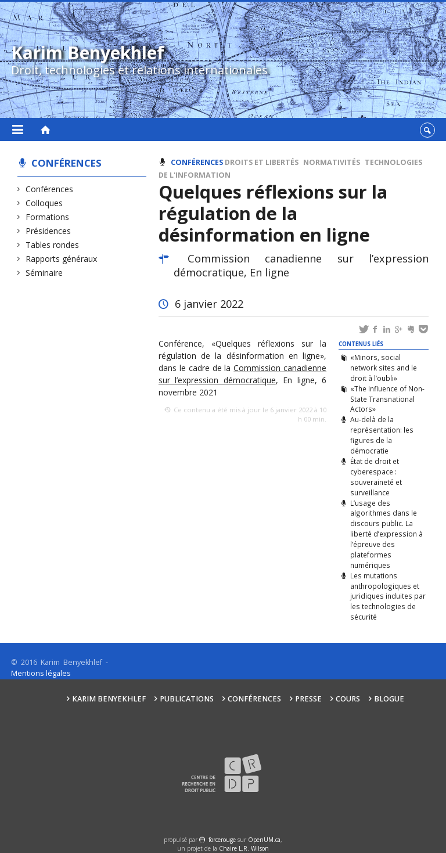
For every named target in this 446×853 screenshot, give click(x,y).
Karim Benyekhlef (109, 699)
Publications (187, 699)
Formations (47, 216)
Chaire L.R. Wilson (244, 848)
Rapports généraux (61, 258)
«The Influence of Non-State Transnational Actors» (387, 399)
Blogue (389, 699)
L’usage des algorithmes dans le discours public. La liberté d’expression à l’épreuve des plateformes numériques (386, 534)
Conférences (66, 163)
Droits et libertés (261, 162)
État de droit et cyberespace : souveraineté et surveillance (376, 476)
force (222, 840)
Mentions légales (41, 673)
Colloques (44, 202)
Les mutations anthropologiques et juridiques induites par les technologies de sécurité (388, 596)
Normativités (331, 162)
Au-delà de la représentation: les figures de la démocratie (381, 435)
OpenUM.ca (264, 840)
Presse (308, 699)
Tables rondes (52, 244)
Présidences (48, 230)
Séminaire (44, 272)
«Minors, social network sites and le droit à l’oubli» (383, 367)
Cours (348, 699)
